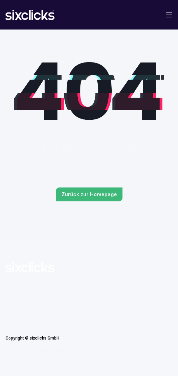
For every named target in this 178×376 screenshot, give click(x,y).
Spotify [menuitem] (96, 290)
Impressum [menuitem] (53, 350)
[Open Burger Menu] (169, 15)
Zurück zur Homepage (89, 194)
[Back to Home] (30, 15)
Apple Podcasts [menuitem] (22, 305)
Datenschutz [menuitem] (18, 350)
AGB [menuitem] (80, 350)
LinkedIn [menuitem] (15, 290)
